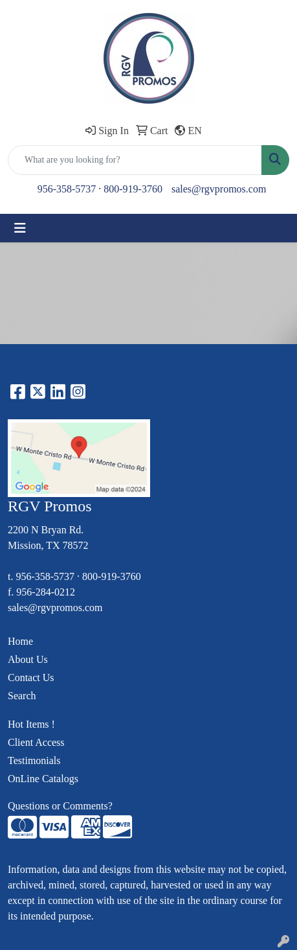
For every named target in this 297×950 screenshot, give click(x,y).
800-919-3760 (133, 188)
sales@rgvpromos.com (218, 188)
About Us (28, 659)
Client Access (36, 742)
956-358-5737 (67, 188)
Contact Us (31, 677)
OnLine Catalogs (43, 778)
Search (22, 695)
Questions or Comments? (60, 805)
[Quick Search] (135, 160)
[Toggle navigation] (20, 228)
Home (20, 641)
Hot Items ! (31, 724)
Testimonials (34, 760)
